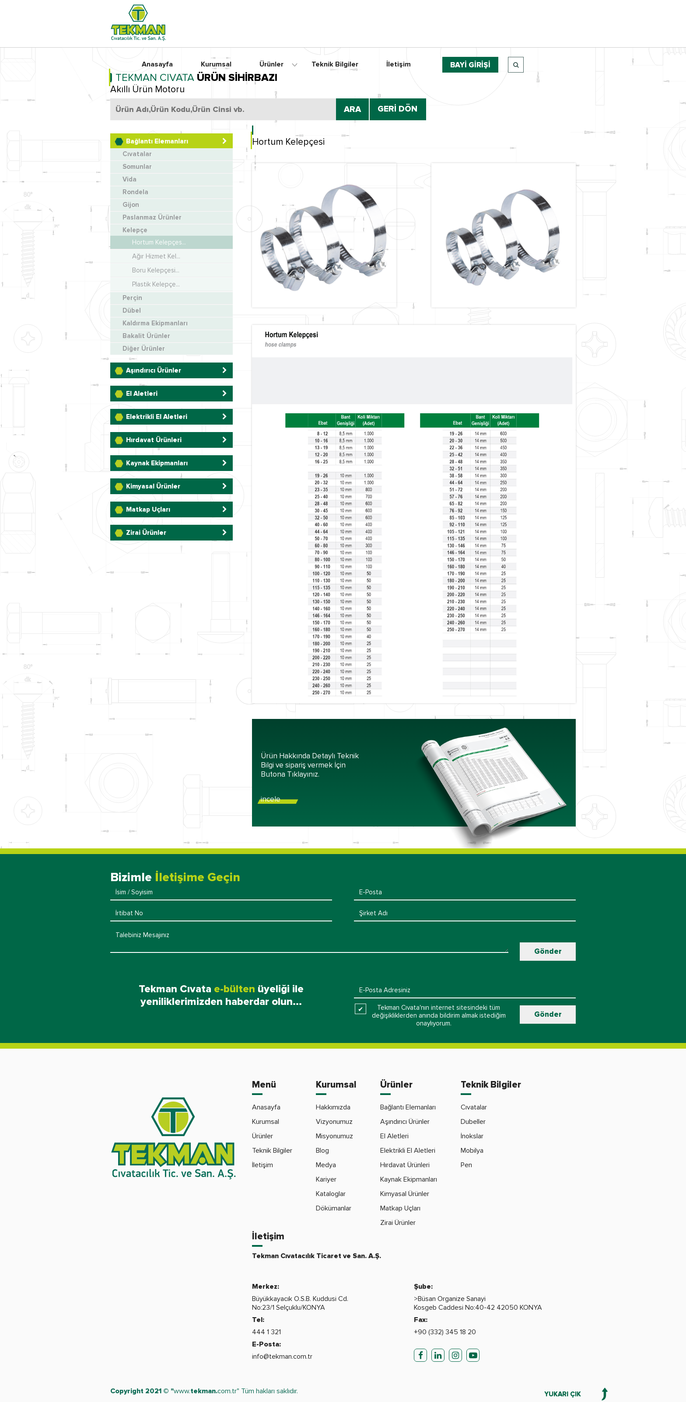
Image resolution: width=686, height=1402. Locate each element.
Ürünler (271, 64)
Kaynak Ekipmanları (408, 1179)
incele (270, 799)
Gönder (548, 951)
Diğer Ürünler (143, 348)
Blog (322, 1150)
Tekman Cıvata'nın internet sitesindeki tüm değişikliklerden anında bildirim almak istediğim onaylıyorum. (439, 1015)
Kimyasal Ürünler (404, 1193)
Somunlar (137, 167)
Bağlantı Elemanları (408, 1107)
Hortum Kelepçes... (159, 242)
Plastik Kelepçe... (156, 284)
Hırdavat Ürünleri (405, 1165)
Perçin (132, 298)
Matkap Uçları (400, 1208)
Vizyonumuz (334, 1121)
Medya (326, 1165)
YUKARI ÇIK (562, 1394)
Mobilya (472, 1150)
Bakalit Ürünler (146, 336)
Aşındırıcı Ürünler (405, 1121)
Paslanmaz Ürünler (152, 217)
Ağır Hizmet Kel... (156, 256)
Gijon (130, 205)
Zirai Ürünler (398, 1222)
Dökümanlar (333, 1208)
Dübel (131, 310)
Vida (129, 179)
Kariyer (326, 1179)
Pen (466, 1165)
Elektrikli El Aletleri (407, 1150)
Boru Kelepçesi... (155, 270)
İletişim (398, 64)
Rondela (135, 192)
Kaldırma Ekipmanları (155, 323)
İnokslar (472, 1136)
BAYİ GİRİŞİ (470, 65)
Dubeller (473, 1121)
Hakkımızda (333, 1107)
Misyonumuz (334, 1136)
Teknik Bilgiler (335, 64)
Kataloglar (331, 1193)
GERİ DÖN (397, 109)
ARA (352, 110)
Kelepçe (134, 230)
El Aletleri (394, 1136)
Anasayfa (157, 64)
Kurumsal (216, 64)
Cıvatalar (137, 154)
